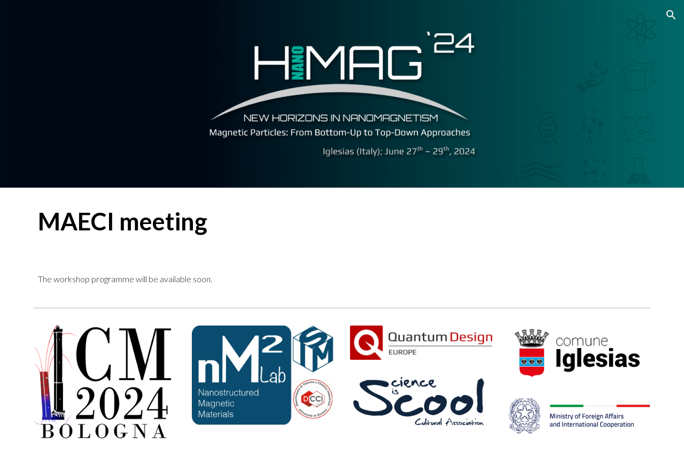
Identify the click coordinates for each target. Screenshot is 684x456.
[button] (671, 15)
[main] (342, 221)
